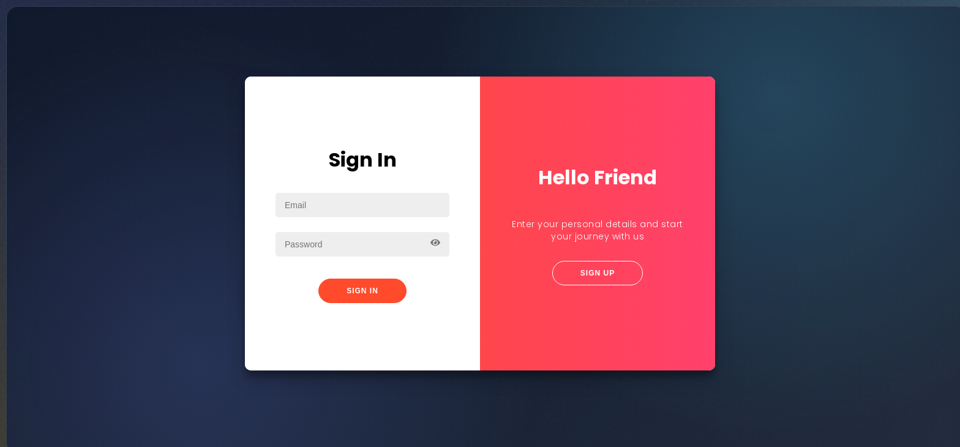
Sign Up (597, 273)
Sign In (362, 291)
